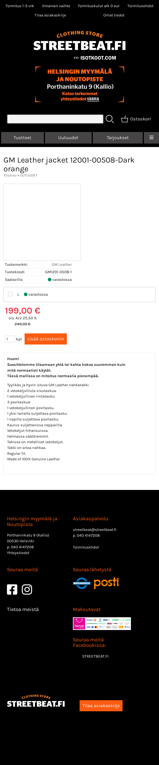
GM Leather (62, 264)
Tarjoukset (118, 137)
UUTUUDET (28, 175)
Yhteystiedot (18, 552)
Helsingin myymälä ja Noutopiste (32, 521)
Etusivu (10, 175)
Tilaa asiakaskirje (50, 15)
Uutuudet (68, 137)
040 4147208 (22, 547)
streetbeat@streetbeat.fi (95, 529)
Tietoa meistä (23, 609)
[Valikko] (151, 138)
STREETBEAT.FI (95, 656)
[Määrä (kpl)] (10, 339)
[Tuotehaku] (55, 119)
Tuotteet (22, 137)
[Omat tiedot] (113, 15)
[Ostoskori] (136, 119)
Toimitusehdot (140, 5)
